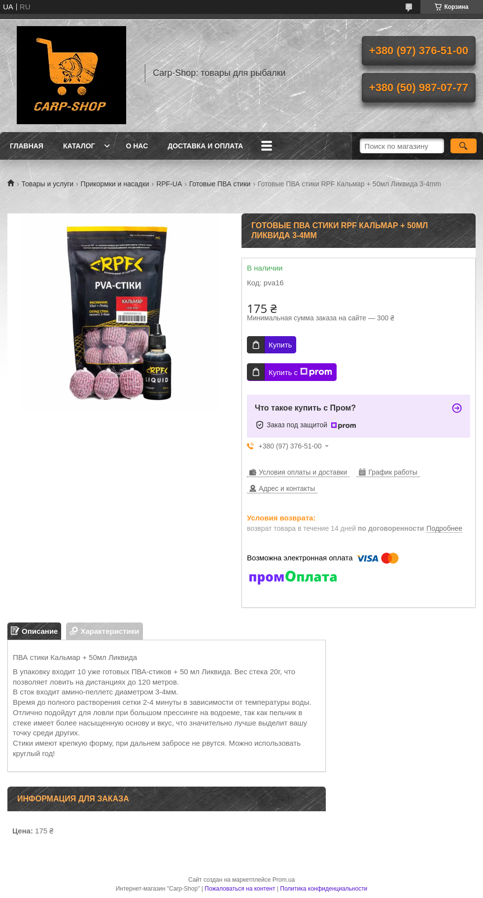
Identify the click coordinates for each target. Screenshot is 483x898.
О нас (137, 146)
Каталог (79, 146)
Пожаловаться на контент (240, 888)
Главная (26, 146)
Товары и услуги (47, 184)
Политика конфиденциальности (323, 888)
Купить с (300, 372)
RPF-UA (169, 184)
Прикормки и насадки (115, 184)
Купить (280, 345)
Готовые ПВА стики (220, 184)
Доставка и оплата (205, 146)
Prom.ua (284, 879)
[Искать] (463, 145)
